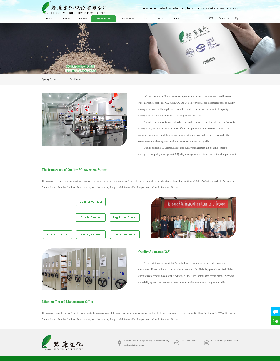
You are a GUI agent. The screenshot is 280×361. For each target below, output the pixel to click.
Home (49, 18)
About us (65, 18)
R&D (146, 18)
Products (82, 18)
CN (211, 18)
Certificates (75, 79)
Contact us (224, 18)
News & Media (127, 18)
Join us (176, 18)
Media (161, 18)
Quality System (103, 18)
